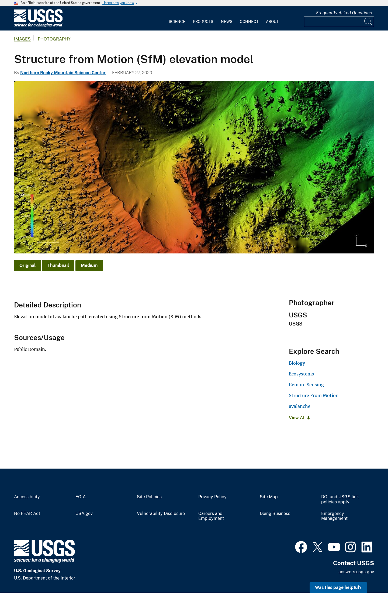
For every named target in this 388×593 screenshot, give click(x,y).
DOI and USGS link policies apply (340, 499)
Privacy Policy (212, 496)
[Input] (339, 21)
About (272, 21)
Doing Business (275, 513)
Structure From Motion (314, 395)
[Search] (368, 21)
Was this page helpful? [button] (338, 587)
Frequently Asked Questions (344, 12)
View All (299, 417)
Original (27, 265)
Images (22, 39)
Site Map (269, 496)
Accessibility (27, 496)
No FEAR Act (27, 513)
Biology (297, 363)
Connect (249, 21)
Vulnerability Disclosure (161, 513)
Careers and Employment (211, 516)
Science (177, 21)
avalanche (299, 406)
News (226, 21)
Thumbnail (58, 265)
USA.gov (84, 513)
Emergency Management (334, 516)
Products (203, 21)
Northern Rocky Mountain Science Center (63, 72)
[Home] (38, 26)
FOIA (80, 496)
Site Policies (149, 496)
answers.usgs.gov (356, 571)
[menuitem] (177, 18)
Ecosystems (301, 374)
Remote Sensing (306, 384)
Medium (89, 265)
